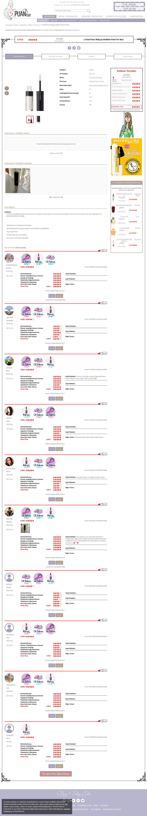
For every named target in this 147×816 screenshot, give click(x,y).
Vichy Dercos (137, 239)
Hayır (59, 296)
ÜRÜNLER (49, 16)
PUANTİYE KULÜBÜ (116, 16)
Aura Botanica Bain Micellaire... (124, 205)
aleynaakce (10, 634)
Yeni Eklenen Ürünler (88, 20)
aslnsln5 (9, 584)
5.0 (130, 245)
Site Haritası (104, 805)
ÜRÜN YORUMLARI (68, 16)
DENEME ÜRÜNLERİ (92, 16)
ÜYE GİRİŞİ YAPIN (47, 30)
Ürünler (16, 25)
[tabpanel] (34, 91)
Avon (137, 216)
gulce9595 (9, 317)
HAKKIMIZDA (136, 16)
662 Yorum (9, 529)
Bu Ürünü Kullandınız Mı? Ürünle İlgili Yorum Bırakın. (126, 109)
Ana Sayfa (9, 25)
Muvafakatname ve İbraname (112, 809)
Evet (51, 296)
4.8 (130, 199)
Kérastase (137, 205)
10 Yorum (9, 746)
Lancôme (137, 228)
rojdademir (10, 735)
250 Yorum (9, 645)
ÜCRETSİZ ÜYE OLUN (72, 30)
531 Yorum (9, 276)
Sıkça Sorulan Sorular (84, 805)
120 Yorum (9, 429)
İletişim (96, 805)
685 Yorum (9, 328)
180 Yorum (9, 595)
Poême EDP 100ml (124, 228)
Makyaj (30, 25)
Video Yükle (55, 153)
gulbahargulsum (11, 265)
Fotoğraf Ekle (55, 197)
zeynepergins (10, 468)
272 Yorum (9, 378)
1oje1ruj (9, 418)
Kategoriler (42, 20)
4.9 (130, 210)
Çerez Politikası (96, 809)
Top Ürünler (105, 20)
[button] (129, 4)
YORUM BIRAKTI (121, 200)
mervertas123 (10, 685)
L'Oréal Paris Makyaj (95, 77)
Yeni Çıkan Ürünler (68, 20)
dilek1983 (9, 519)
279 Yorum (9, 695)
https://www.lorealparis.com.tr (98, 85)
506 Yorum (9, 479)
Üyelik (73, 805)
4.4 (130, 233)
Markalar (54, 20)
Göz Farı (37, 25)
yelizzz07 (9, 368)
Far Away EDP (124, 216)
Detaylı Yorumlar (126, 80)
